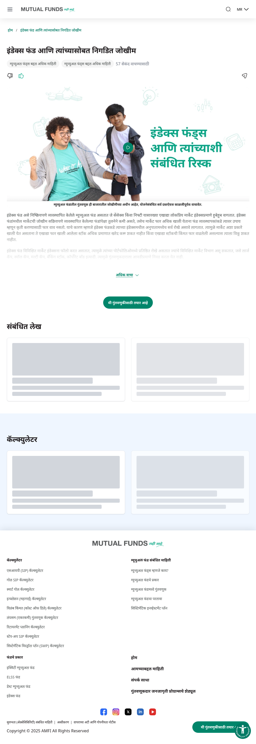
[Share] (244, 76)
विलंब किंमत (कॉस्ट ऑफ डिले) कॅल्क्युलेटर (34, 608)
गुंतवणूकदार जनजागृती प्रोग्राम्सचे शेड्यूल (163, 691)
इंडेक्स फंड (13, 695)
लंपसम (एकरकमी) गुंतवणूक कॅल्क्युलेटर (32, 617)
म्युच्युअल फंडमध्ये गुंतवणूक (149, 589)
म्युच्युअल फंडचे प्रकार (145, 579)
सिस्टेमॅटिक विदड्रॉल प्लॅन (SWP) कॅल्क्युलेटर (35, 645)
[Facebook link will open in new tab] (104, 712)
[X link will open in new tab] (128, 712)
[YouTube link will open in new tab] (153, 712)
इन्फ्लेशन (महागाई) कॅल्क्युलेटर (26, 598)
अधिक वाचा (127, 274)
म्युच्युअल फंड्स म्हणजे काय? (149, 570)
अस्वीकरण (63, 722)
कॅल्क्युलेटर (14, 560)
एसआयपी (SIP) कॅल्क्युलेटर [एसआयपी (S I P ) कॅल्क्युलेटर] (25, 570)
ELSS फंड (13, 677)
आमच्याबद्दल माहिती (147, 669)
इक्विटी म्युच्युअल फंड (21, 667)
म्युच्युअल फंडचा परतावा (146, 598)
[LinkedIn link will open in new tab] (140, 712)
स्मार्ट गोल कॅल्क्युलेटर (20, 589)
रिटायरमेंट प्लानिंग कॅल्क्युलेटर (26, 626)
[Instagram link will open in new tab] (116, 712)
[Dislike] (10, 76)
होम (10, 30)
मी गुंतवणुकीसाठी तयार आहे (128, 302)
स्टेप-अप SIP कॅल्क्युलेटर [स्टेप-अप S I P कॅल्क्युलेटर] (23, 636)
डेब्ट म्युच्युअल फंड (19, 686)
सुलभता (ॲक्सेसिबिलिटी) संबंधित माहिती (29, 722)
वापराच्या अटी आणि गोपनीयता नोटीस (95, 722)
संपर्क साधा (140, 680)
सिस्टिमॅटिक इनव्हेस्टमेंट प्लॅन (149, 608)
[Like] (21, 76)
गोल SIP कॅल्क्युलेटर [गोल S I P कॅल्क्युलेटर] (20, 579)
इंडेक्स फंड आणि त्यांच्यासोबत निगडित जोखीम (51, 30)
